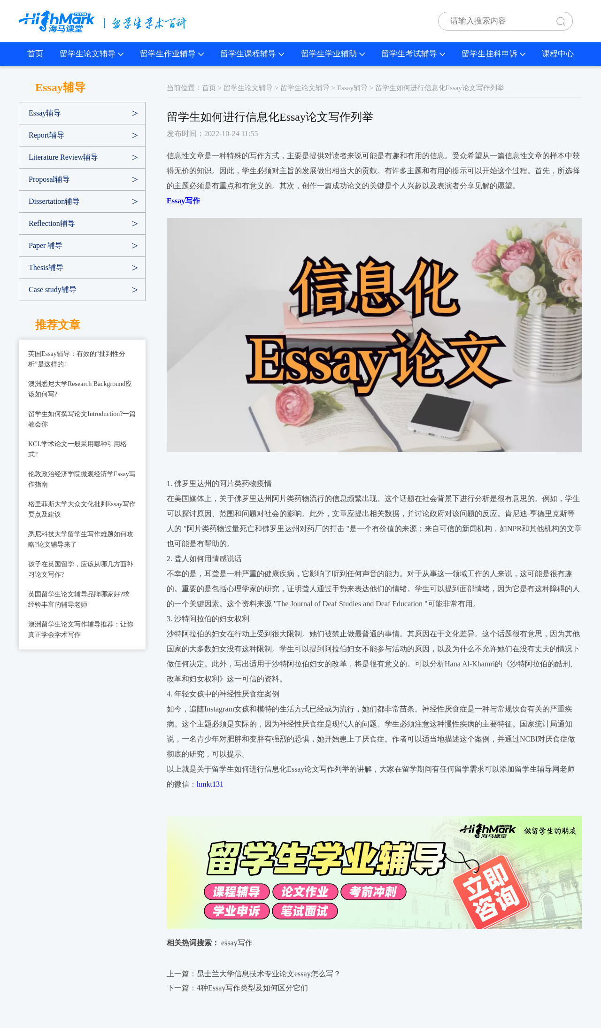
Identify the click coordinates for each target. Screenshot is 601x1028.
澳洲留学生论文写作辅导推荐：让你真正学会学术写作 (80, 629)
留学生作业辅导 (172, 53)
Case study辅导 (53, 290)
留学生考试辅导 (413, 53)
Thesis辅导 (46, 267)
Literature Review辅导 (63, 157)
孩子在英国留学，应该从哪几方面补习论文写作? (80, 569)
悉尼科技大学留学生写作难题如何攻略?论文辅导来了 (80, 539)
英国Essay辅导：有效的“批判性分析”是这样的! (76, 359)
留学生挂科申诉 (493, 53)
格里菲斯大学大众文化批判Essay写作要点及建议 (82, 509)
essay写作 (237, 943)
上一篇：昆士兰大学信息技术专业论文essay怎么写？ (254, 974)
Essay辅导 (45, 113)
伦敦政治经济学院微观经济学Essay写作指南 (82, 479)
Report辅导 (46, 135)
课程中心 (558, 53)
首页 (35, 53)
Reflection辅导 (52, 223)
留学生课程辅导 (252, 53)
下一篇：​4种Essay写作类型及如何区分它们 (237, 988)
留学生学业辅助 (333, 53)
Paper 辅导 (45, 245)
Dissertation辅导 (54, 201)
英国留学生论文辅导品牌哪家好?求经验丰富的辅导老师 (79, 599)
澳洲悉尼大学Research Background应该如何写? (80, 389)
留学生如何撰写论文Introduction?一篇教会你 (82, 419)
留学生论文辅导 (91, 53)
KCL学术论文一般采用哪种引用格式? (77, 449)
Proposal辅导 (49, 179)
